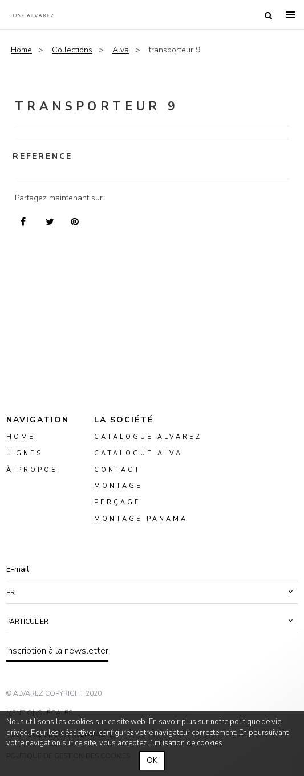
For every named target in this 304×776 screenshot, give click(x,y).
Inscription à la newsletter (57, 650)
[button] (152, 592)
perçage (117, 503)
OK (152, 760)
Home (21, 49)
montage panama (141, 519)
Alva (120, 49)
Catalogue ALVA (138, 453)
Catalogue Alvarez (148, 437)
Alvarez (31, 15)
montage (118, 486)
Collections (72, 49)
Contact (117, 470)
